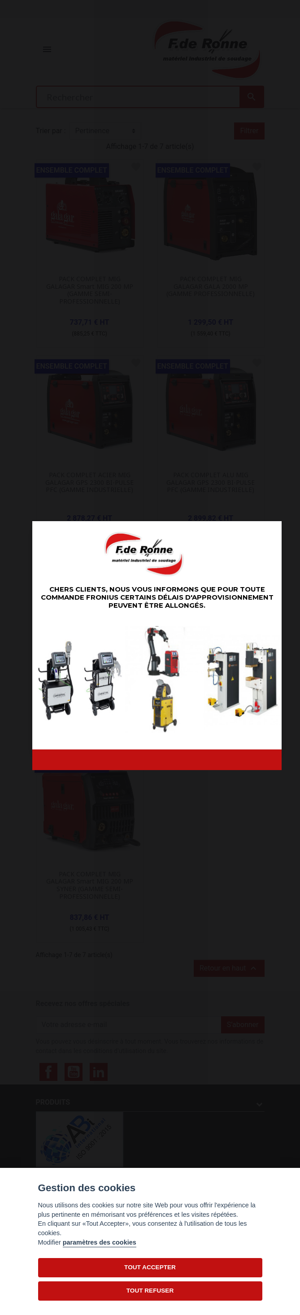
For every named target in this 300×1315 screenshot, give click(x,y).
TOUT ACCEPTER (150, 1267)
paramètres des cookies (99, 1242)
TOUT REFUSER (150, 1290)
